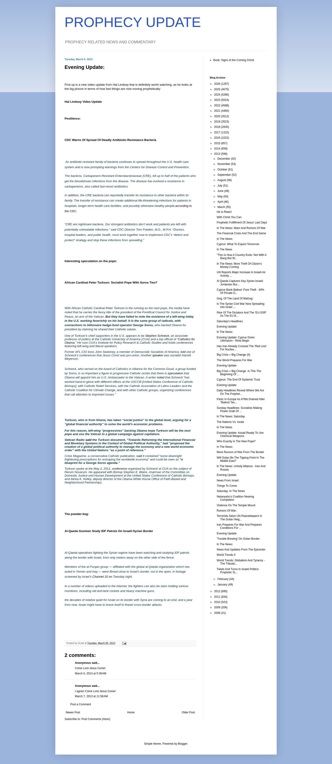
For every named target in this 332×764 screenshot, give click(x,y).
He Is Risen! (224, 212)
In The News (224, 249)
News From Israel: (228, 480)
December (224, 158)
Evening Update (226, 365)
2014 (217, 148)
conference (119, 468)
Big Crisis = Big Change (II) (233, 354)
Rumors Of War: (227, 510)
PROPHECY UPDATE (133, 22)
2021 (217, 110)
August (222, 180)
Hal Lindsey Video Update (83, 101)
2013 (217, 153)
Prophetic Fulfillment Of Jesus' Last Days (242, 222)
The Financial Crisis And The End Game (241, 233)
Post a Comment (80, 704)
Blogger (182, 743)
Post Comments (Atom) (95, 719)
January (222, 584)
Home (131, 712)
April (220, 201)
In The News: (225, 238)
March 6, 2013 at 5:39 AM (90, 673)
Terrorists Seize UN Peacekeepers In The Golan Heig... (239, 517)
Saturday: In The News (231, 491)
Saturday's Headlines (230, 321)
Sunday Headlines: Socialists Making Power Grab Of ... (239, 409)
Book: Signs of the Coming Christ (233, 60)
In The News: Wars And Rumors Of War (241, 228)
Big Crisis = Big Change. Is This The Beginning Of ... (239, 372)
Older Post (188, 712)
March (221, 207)
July (220, 185)
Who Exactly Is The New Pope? (236, 441)
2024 (217, 94)
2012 (217, 591)
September (224, 174)
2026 (217, 83)
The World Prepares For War (234, 360)
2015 (217, 143)
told (183, 352)
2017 (217, 132)
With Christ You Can (229, 217)
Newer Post (73, 712)
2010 (217, 602)
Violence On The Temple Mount (236, 505)
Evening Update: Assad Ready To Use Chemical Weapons (240, 434)
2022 (217, 105)
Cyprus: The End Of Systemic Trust (238, 379)
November (224, 164)
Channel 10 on (102, 576)
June (220, 191)
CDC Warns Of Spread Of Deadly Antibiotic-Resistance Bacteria (110, 140)
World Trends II (226, 554)
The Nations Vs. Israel (230, 422)
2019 (217, 121)
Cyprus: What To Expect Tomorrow (238, 244)
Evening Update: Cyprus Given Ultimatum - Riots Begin (236, 339)
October (222, 169)
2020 (217, 116)
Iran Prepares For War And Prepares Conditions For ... (239, 526)
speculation (175, 373)
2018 (217, 127)
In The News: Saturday (231, 416)
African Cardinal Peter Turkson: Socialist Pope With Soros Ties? (111, 282)
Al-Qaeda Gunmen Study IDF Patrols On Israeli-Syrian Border (109, 531)
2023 (217, 100)
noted (160, 377)
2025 (217, 89)
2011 (217, 596)
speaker (157, 355)
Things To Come (227, 485)
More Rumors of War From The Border (240, 452)
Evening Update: (227, 326)
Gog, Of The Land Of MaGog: (235, 298)
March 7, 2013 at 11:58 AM (91, 696)
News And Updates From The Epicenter (241, 549)
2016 (217, 137)
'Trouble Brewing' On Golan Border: (238, 538)
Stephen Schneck (157, 335)
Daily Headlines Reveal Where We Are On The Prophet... (240, 392)
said (88, 440)
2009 (217, 607)
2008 (217, 613)
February (223, 579)
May (220, 196)
